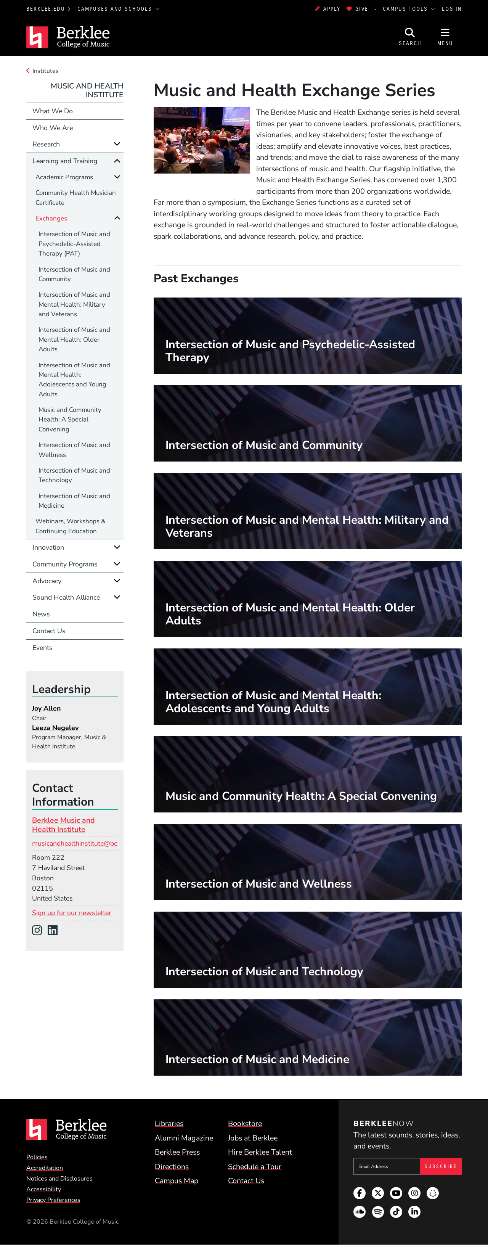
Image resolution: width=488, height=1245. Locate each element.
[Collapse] (117, 161)
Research (46, 144)
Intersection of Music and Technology (74, 475)
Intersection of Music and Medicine (74, 501)
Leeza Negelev (55, 727)
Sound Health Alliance (66, 597)
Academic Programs (64, 177)
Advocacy (46, 581)
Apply (327, 9)
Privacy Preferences (53, 1200)
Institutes (45, 71)
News (41, 614)
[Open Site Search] (410, 37)
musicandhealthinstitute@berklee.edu (88, 843)
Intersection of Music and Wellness (74, 450)
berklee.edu (45, 9)
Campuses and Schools (115, 9)
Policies (37, 1157)
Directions (172, 1166)
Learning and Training (64, 161)
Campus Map (176, 1181)
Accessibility (43, 1189)
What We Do (52, 111)
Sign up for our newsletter (71, 912)
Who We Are (52, 127)
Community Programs (65, 564)
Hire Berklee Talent (260, 1152)
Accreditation (44, 1168)
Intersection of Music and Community (74, 274)
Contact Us (49, 630)
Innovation (48, 547)
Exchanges (51, 218)
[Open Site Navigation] (445, 37)
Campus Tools (406, 9)
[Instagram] (40, 931)
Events (42, 647)
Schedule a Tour (254, 1166)
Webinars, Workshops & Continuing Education (70, 526)
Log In (452, 9)
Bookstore (245, 1123)
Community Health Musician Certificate (75, 197)
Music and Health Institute (87, 90)
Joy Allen (46, 708)
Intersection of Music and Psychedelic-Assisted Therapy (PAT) (74, 244)
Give (357, 9)
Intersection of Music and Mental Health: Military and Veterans (74, 304)
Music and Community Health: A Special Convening (70, 419)
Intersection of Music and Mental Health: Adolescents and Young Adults (74, 380)
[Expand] (117, 144)
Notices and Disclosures (59, 1178)
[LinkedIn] (55, 931)
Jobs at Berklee (253, 1138)
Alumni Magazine (184, 1138)
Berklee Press (177, 1152)
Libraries (169, 1123)
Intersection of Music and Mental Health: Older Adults (74, 339)
